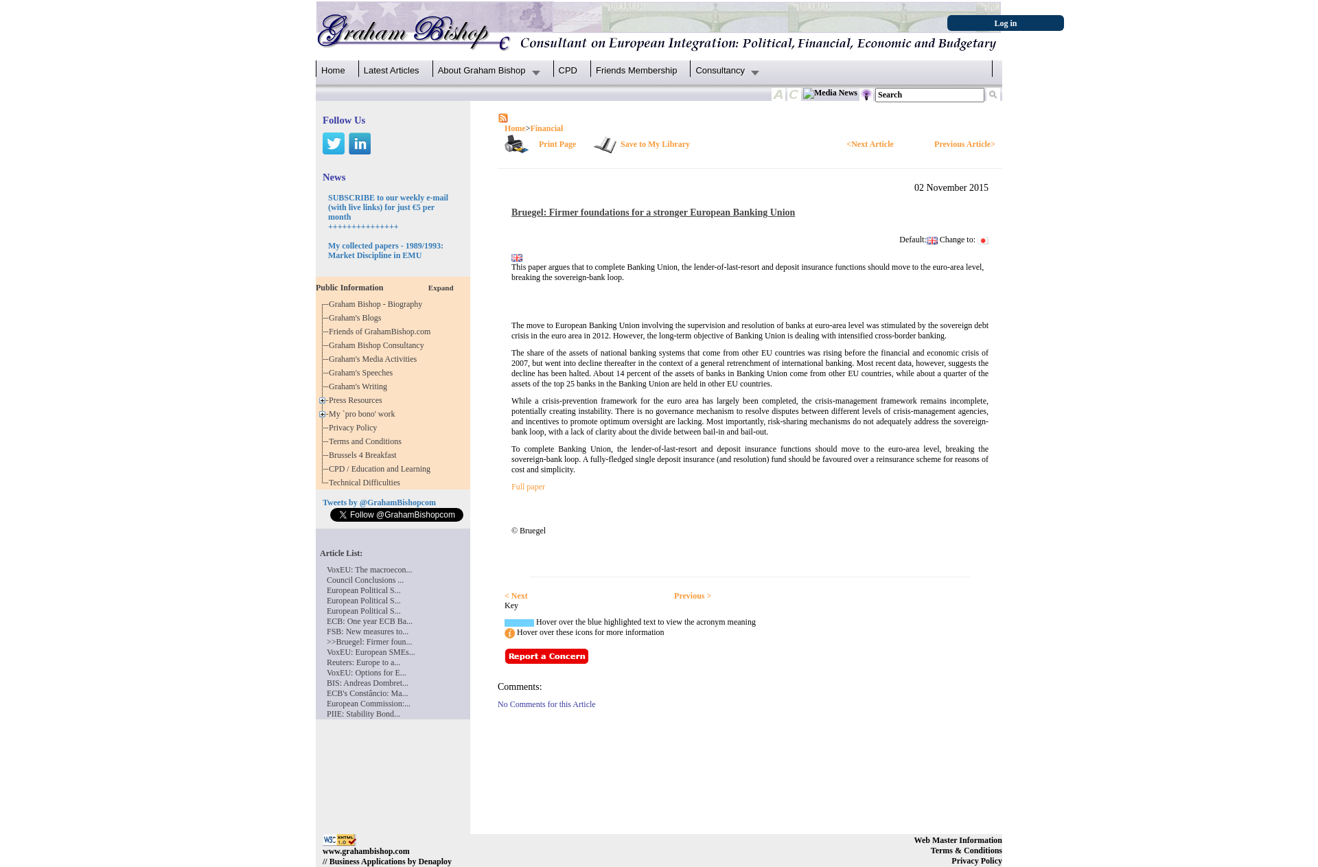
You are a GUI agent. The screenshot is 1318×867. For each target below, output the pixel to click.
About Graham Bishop (482, 70)
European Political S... (364, 590)
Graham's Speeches (363, 373)
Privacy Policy (355, 427)
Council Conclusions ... (365, 580)
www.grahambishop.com (366, 851)
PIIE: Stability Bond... (363, 714)
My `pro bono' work (364, 414)
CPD (568, 70)
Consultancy (720, 70)
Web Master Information (958, 840)
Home (333, 70)
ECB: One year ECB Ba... (370, 621)
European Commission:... (369, 703)
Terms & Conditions (966, 850)
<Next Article (869, 144)
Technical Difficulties (366, 482)
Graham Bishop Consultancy (378, 345)
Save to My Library (655, 144)
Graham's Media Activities (375, 359)
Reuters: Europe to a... (363, 662)
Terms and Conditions (367, 441)
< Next (516, 596)
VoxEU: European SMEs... (371, 652)
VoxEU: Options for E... (366, 673)
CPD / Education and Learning (383, 469)
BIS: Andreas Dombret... (367, 683)
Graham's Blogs (357, 318)
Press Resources (357, 400)
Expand (441, 288)
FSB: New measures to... (367, 631)
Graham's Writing (360, 386)
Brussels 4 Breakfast (365, 455)
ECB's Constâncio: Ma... (367, 693)
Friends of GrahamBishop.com (382, 331)
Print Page (557, 144)
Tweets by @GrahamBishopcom (379, 502)
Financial (546, 128)
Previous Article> (964, 144)
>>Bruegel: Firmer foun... (370, 642)
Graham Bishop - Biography (377, 304)
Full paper (528, 487)
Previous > (692, 596)
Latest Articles (391, 70)
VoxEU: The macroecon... (370, 570)
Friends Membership (637, 70)
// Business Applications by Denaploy (387, 861)
